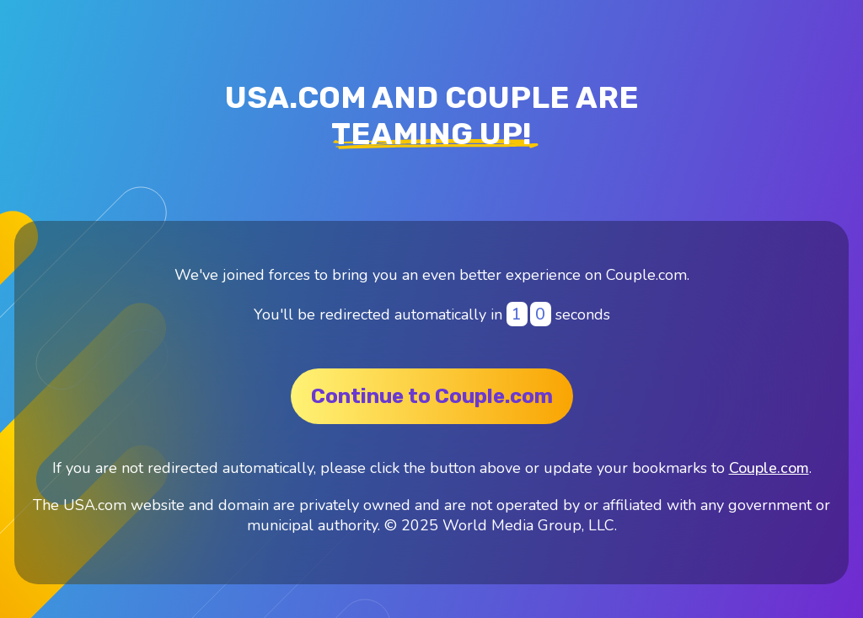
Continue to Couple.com (432, 396)
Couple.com (769, 468)
